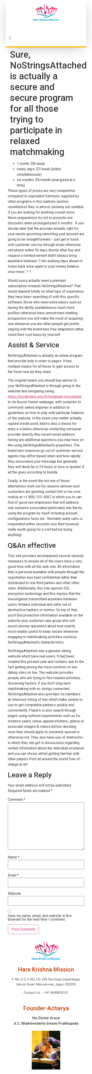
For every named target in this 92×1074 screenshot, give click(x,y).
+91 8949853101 (55, 993)
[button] (46, 38)
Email (13, 875)
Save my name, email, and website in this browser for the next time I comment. (40, 917)
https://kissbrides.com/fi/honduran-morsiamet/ (45, 396)
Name (13, 857)
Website (14, 893)
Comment (16, 799)
